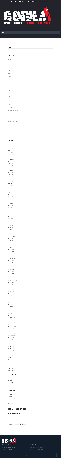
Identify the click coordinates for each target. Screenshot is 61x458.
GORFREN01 (10, 247)
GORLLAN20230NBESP (11, 260)
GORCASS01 (10, 216)
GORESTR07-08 (10, 245)
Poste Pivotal (10, 118)
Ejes (8, 87)
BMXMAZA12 (10, 176)
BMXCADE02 (10, 146)
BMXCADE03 (10, 148)
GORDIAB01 (10, 225)
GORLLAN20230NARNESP (12, 258)
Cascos (9, 76)
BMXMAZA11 (10, 174)
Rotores (9, 130)
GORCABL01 (10, 207)
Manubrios (10, 101)
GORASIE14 (10, 192)
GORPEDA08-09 (10, 317)
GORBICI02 (10, 201)
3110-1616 (21, 1)
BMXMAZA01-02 (10, 154)
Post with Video (10, 384)
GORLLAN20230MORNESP (12, 256)
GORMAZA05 (10, 297)
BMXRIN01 (9, 179)
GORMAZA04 (10, 295)
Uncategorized (10, 370)
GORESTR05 (10, 242)
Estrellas (9, 90)
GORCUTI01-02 (10, 223)
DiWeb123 (42, 455)
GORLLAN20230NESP (11, 262)
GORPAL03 (10, 302)
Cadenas (9, 73)
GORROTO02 (10, 361)
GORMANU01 (10, 284)
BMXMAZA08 (10, 168)
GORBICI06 (10, 205)
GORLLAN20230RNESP (11, 269)
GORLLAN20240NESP (11, 278)
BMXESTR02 (10, 152)
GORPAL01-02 (10, 300)
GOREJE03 (9, 234)
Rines (9, 127)
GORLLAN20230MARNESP (12, 253)
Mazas (9, 104)
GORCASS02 (10, 218)
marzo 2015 (10, 394)
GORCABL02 (10, 209)
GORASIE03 (10, 187)
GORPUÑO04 (10, 348)
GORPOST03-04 (10, 322)
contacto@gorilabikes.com (44, 1)
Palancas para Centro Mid (12, 113)
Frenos (9, 93)
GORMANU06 (10, 291)
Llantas (9, 98)
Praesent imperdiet (14, 413)
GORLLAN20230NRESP (11, 264)
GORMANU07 (10, 293)
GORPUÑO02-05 (11, 344)
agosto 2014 (10, 403)
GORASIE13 (10, 190)
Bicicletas (9, 67)
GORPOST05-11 (10, 324)
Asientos (9, 62)
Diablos (9, 84)
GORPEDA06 (10, 313)
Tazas (9, 135)
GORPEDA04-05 (10, 311)
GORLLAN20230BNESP (11, 251)
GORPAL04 (10, 304)
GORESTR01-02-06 (11, 236)
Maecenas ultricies (11, 386)
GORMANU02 (10, 286)
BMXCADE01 (10, 143)
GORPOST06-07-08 (11, 326)
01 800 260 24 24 (33, 1)
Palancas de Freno (11, 107)
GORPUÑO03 (10, 346)
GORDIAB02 (10, 227)
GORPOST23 (10, 337)
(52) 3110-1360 (16, 1)
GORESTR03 (10, 238)
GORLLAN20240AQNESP (12, 275)
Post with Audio (10, 382)
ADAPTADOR (10, 59)
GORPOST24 (10, 339)
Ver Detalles (10, 422)
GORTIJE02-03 (10, 366)
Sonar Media (37, 455)
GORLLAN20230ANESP (11, 249)
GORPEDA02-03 (10, 308)
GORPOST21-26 (10, 335)
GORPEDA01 (10, 306)
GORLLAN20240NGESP (12, 280)
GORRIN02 (9, 357)
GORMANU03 (10, 289)
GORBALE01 (10, 196)
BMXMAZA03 (10, 157)
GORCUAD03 (10, 220)
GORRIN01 (9, 355)
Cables (9, 70)
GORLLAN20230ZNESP (11, 273)
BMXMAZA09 (10, 170)
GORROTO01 (10, 359)
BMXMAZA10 (10, 172)
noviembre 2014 (10, 398)
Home (28, 41)
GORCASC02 (10, 212)
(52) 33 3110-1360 (36, 446)
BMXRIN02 (9, 181)
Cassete (9, 79)
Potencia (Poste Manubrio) (13, 121)
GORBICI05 (10, 203)
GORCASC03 (10, 214)
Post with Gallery (11, 380)
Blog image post (11, 378)
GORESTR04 (10, 240)
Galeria (9, 185)
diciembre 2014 (10, 396)
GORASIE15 (10, 194)
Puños (9, 124)
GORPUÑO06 (10, 350)
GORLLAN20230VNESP (11, 271)
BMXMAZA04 (10, 159)
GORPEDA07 (10, 315)
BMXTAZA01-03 (10, 183)
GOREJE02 (9, 231)
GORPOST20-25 (10, 333)
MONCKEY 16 (10, 368)
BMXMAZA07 (10, 165)
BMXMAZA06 (10, 163)
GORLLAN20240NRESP (11, 282)
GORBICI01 (9, 198)
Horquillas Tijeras (11, 96)
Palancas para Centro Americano (14, 110)
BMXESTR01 (10, 150)
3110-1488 (42, 447)
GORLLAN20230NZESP (11, 267)
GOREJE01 (9, 229)
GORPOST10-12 (10, 328)
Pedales (9, 115)
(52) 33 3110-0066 (35, 447)
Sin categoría (10, 132)
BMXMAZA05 (10, 161)
